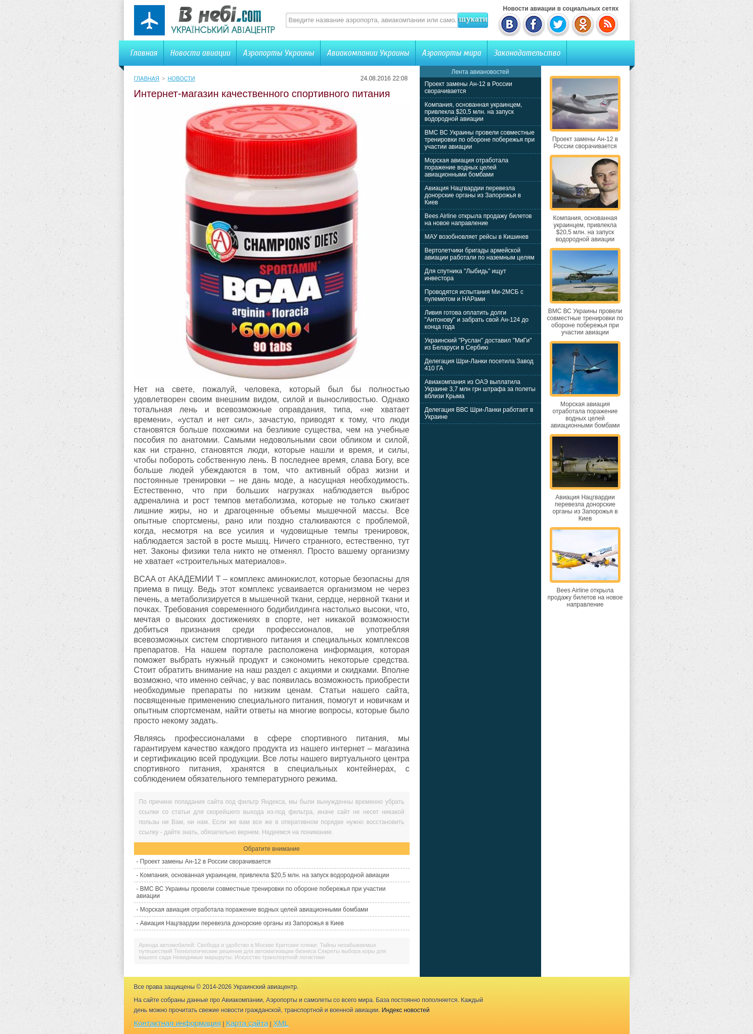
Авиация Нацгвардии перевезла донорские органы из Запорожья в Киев (242, 923)
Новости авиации (200, 53)
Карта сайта (247, 1023)
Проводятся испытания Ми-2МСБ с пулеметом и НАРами (474, 295)
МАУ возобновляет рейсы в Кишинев (477, 236)
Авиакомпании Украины (368, 53)
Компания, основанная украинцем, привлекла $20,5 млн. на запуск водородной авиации (264, 875)
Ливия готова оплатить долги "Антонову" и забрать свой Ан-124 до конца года (477, 319)
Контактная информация (177, 1023)
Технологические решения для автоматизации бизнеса (245, 951)
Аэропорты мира (451, 53)
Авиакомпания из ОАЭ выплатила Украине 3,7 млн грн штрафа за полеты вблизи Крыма (480, 389)
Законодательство (527, 53)
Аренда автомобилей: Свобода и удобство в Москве (206, 945)
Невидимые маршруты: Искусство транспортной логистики (248, 957)
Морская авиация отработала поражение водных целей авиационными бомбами (254, 909)
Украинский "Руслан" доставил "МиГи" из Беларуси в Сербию (478, 344)
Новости (181, 78)
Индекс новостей (406, 1010)
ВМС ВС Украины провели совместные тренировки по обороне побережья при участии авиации (480, 139)
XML (281, 1023)
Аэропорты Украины (278, 53)
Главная (143, 53)
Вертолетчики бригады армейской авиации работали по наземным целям (480, 254)
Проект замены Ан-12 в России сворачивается (205, 861)
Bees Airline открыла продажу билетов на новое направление (478, 219)
